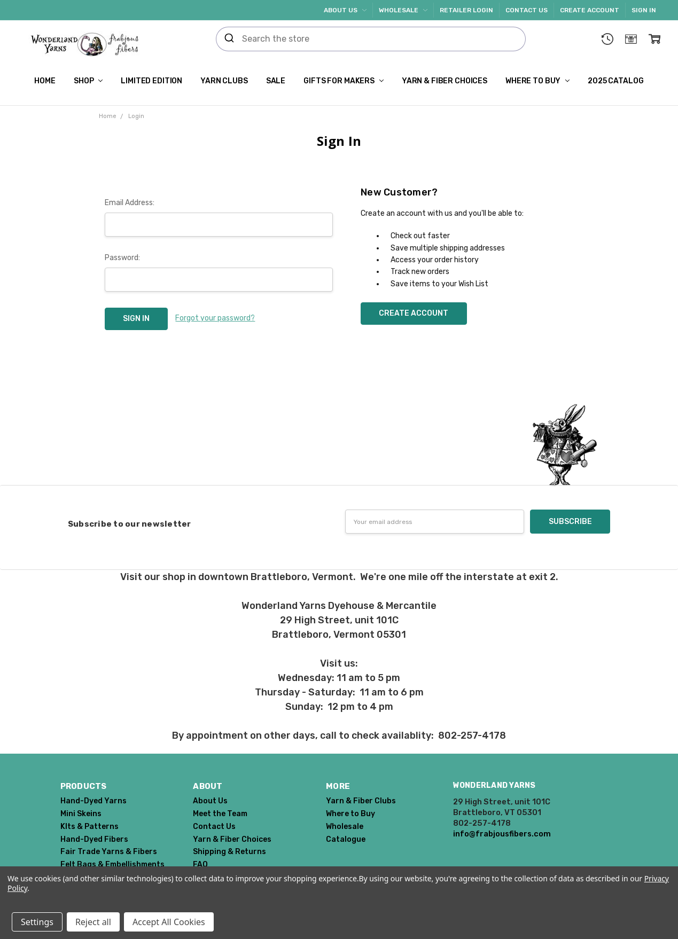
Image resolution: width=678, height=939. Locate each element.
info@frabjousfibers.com (502, 834)
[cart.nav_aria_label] (654, 39)
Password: (122, 257)
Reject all (93, 922)
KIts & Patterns (89, 826)
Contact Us (526, 10)
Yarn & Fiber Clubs (361, 800)
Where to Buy (537, 80)
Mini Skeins (81, 813)
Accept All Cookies (169, 922)
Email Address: (129, 202)
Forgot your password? (215, 318)
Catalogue (345, 839)
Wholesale (403, 10)
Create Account (589, 10)
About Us (345, 10)
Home (44, 80)
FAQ (200, 864)
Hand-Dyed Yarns (93, 800)
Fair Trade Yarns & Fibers (108, 851)
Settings (37, 922)
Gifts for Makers (343, 80)
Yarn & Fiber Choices (444, 80)
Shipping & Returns (229, 851)
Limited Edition (151, 80)
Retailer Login (466, 10)
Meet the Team (220, 813)
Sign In (644, 10)
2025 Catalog (615, 80)
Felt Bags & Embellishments (112, 864)
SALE (275, 80)
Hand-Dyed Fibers (94, 839)
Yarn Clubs (224, 80)
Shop (88, 80)
